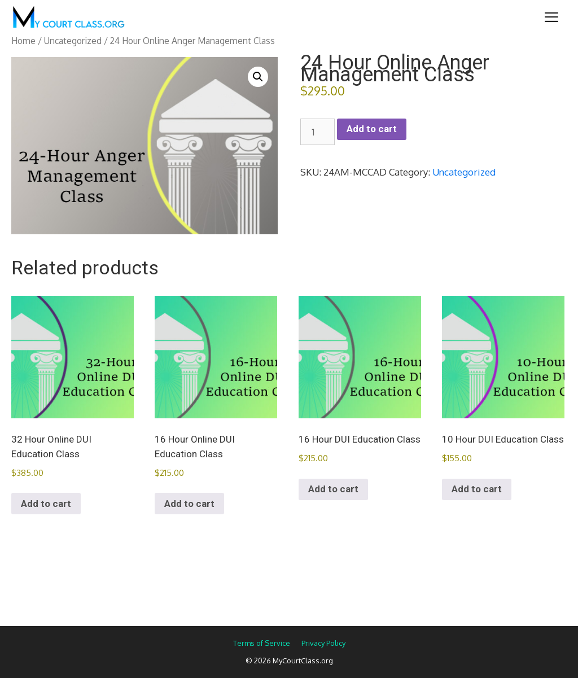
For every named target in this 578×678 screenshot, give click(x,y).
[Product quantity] (317, 132)
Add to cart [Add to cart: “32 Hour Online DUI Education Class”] (46, 503)
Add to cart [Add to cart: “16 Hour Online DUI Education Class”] (189, 503)
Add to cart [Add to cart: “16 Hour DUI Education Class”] (333, 489)
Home (23, 40)
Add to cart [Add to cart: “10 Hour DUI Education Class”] (477, 489)
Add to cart (372, 128)
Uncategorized (73, 40)
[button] (258, 77)
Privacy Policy (323, 643)
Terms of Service (261, 643)
